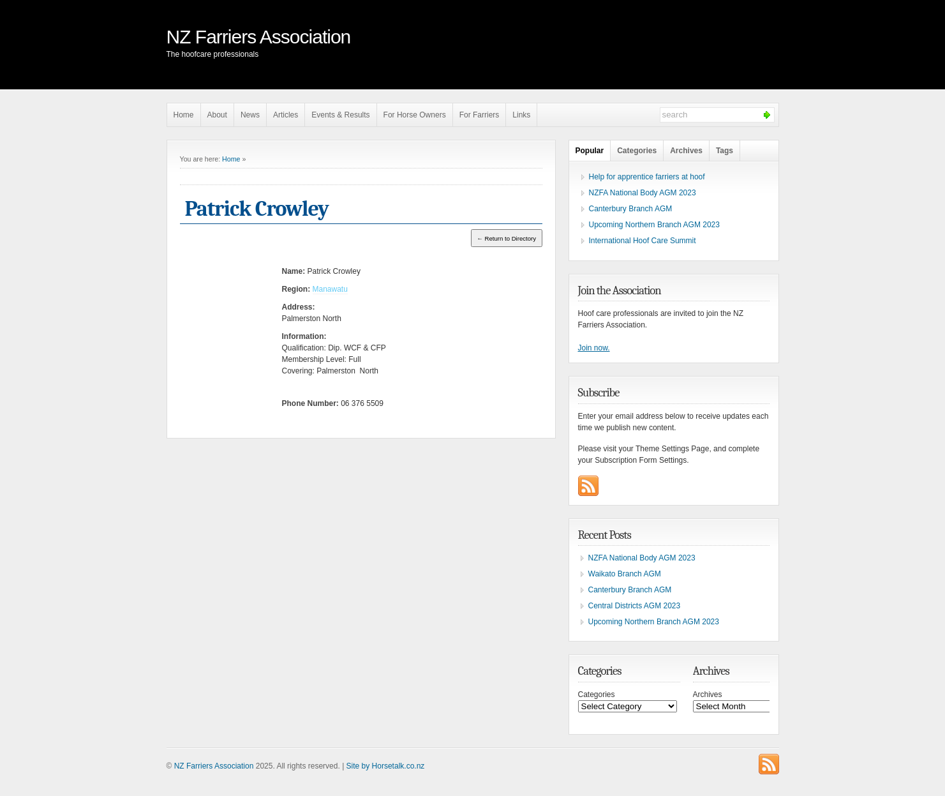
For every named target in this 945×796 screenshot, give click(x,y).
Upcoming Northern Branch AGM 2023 (654, 224)
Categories (637, 150)
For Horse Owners (414, 114)
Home (184, 114)
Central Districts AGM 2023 (634, 605)
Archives (686, 150)
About (217, 114)
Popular (590, 150)
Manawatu (330, 289)
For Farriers (479, 114)
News (250, 114)
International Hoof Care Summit (642, 240)
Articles (285, 114)
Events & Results (340, 114)
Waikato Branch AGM (624, 573)
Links (521, 114)
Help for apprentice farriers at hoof (647, 176)
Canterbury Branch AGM (631, 208)
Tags (724, 150)
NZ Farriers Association (259, 36)
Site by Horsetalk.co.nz (385, 766)
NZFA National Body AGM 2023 (642, 192)
